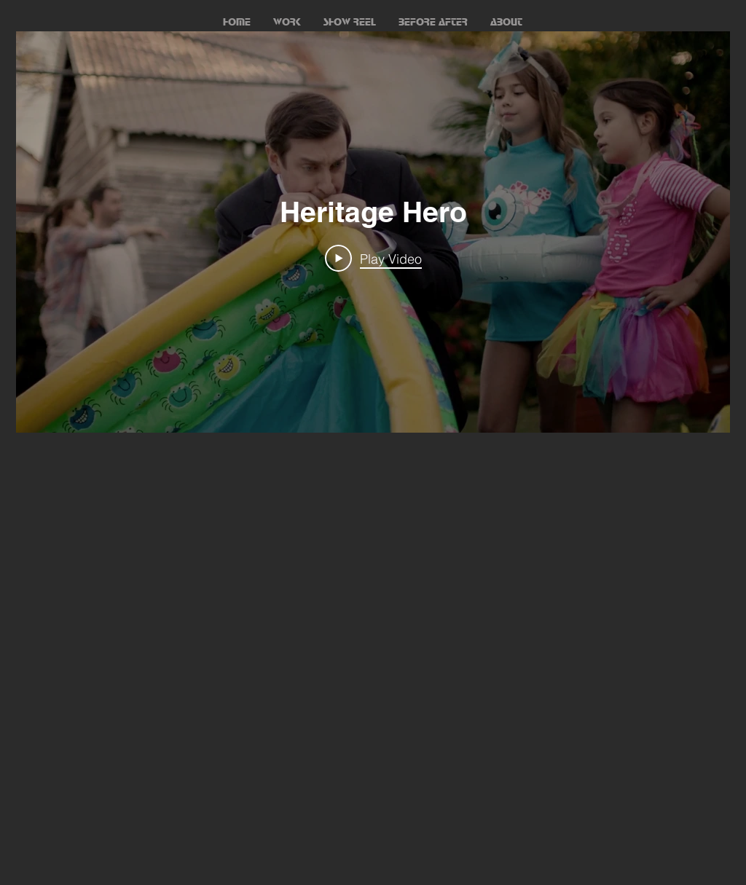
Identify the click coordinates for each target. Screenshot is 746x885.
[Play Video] (373, 258)
